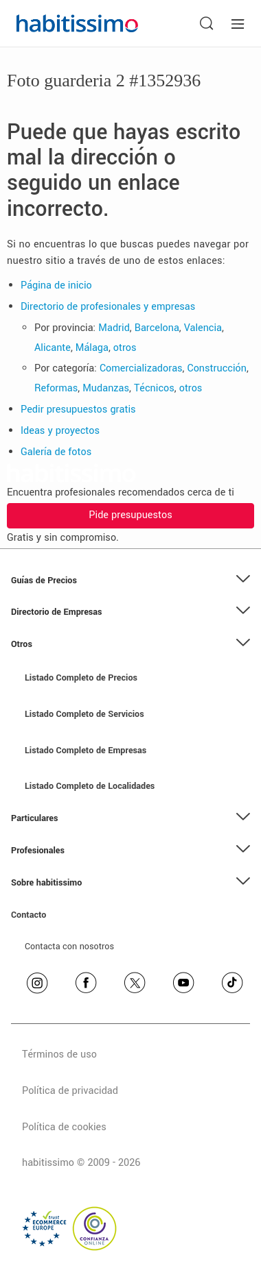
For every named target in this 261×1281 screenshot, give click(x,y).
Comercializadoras (141, 368)
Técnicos (154, 388)
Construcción (217, 368)
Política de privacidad (70, 1091)
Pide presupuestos (130, 515)
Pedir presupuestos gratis (78, 409)
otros (125, 348)
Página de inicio (56, 285)
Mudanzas (105, 388)
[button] (130, 581)
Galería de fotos (56, 452)
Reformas (56, 388)
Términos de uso (59, 1054)
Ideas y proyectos (60, 431)
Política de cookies (64, 1127)
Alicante (52, 348)
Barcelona (157, 328)
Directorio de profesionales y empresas (108, 307)
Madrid (114, 328)
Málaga (92, 348)
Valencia (203, 328)
